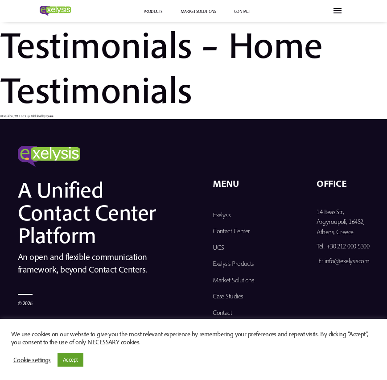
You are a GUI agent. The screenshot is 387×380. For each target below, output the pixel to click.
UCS (218, 247)
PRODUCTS (153, 11)
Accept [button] (70, 359)
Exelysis (222, 215)
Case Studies (228, 296)
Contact (242, 11)
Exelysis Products (233, 263)
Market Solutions (198, 11)
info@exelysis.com (347, 260)
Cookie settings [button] (32, 360)
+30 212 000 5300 (347, 246)
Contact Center (231, 231)
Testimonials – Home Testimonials (161, 66)
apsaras (50, 116)
